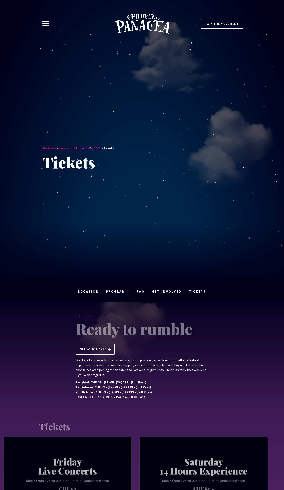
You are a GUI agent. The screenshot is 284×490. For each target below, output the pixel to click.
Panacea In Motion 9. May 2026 (80, 148)
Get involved (167, 291)
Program (118, 291)
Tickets (197, 291)
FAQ (141, 291)
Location (88, 291)
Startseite (49, 148)
